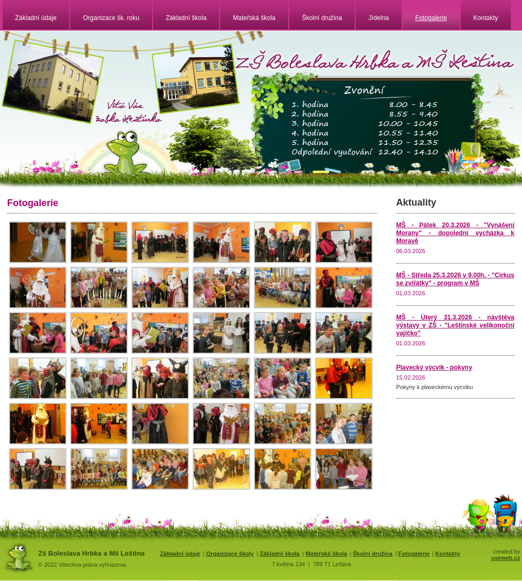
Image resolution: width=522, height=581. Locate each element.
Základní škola (186, 18)
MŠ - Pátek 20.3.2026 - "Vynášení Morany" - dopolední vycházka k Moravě (455, 233)
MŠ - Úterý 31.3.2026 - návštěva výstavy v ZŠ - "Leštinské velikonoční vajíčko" (455, 325)
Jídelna (378, 18)
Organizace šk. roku (111, 18)
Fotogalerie (431, 18)
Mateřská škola (254, 18)
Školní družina (322, 18)
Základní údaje (36, 18)
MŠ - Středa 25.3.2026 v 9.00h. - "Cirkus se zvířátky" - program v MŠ (455, 279)
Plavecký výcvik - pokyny (434, 367)
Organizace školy (230, 553)
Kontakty (485, 18)
